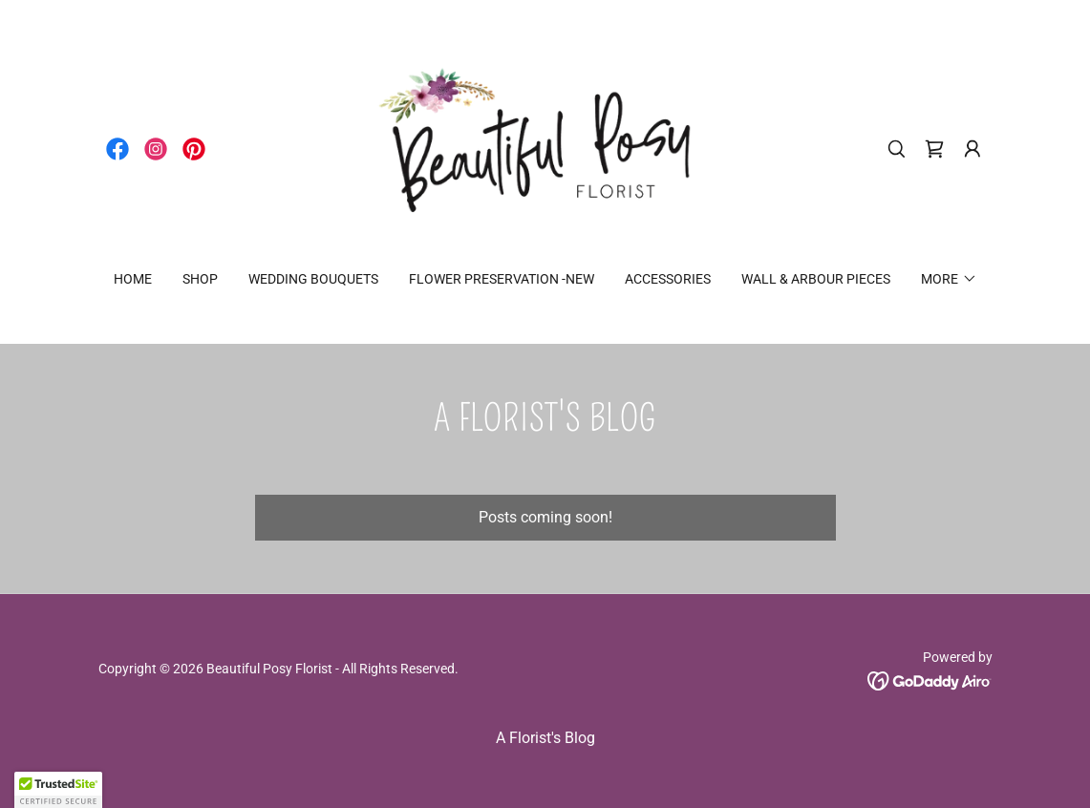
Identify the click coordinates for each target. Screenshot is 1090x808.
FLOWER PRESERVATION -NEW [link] (501, 279)
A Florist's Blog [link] (545, 738)
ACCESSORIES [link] (668, 279)
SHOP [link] (200, 279)
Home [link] (133, 279)
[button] (972, 149)
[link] (117, 149)
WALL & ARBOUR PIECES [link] (815, 279)
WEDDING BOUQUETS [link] (313, 279)
